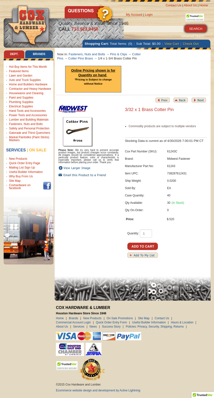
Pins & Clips (118, 54)
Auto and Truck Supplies (25, 80)
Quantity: (133, 233)
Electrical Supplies (21, 106)
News (93, 327)
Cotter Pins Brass (80, 58)
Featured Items (19, 71)
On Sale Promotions (120, 318)
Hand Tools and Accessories (27, 111)
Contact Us (173, 5)
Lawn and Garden (20, 75)
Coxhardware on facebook (20, 186)
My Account (134, 14)
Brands (73, 318)
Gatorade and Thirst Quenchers (29, 133)
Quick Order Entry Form (111, 322)
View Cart (171, 43)
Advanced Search (192, 36)
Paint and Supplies (21, 97)
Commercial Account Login (73, 322)
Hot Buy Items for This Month (28, 66)
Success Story (111, 327)
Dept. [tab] (14, 54)
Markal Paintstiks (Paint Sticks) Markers (29, 139)
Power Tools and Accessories (28, 115)
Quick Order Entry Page (24, 163)
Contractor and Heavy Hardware (30, 89)
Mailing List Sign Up (22, 167)
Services (16, 150)
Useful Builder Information (26, 172)
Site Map (14, 180)
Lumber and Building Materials (29, 119)
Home (203, 5)
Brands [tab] (39, 54)
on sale (37, 150)
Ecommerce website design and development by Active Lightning (98, 390)
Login (149, 14)
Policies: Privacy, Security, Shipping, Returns (155, 327)
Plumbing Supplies (21, 102)
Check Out (191, 43)
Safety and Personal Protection (29, 128)
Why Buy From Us (21, 176)
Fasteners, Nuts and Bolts (26, 124)
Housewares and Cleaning (26, 93)
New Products (18, 158)
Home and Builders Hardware (28, 84)
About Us (190, 5)
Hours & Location (182, 322)
